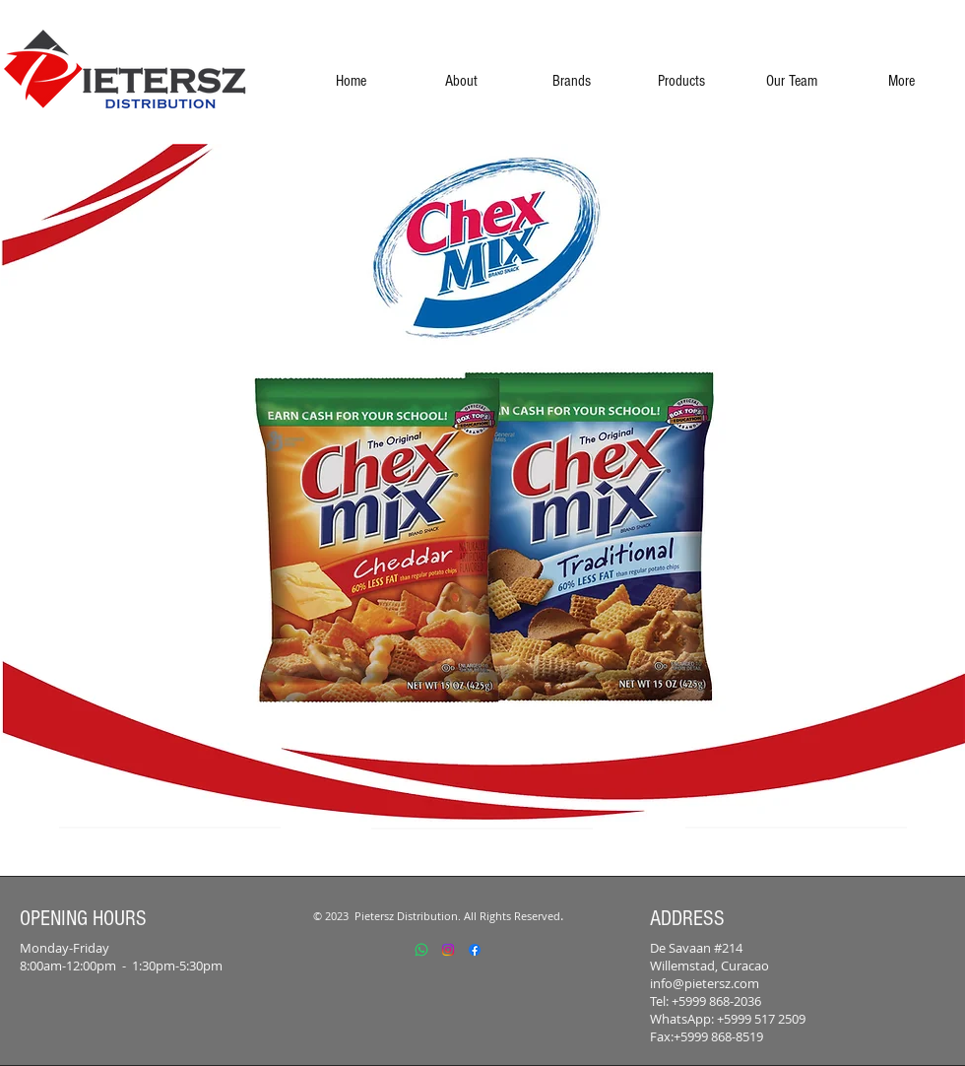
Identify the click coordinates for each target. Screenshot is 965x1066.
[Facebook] (474, 950)
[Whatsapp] (421, 950)
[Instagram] (448, 950)
